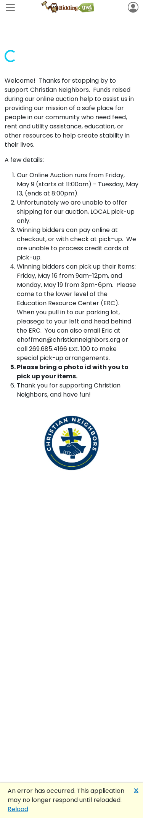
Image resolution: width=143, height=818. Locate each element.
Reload (18, 809)
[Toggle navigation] (10, 7)
